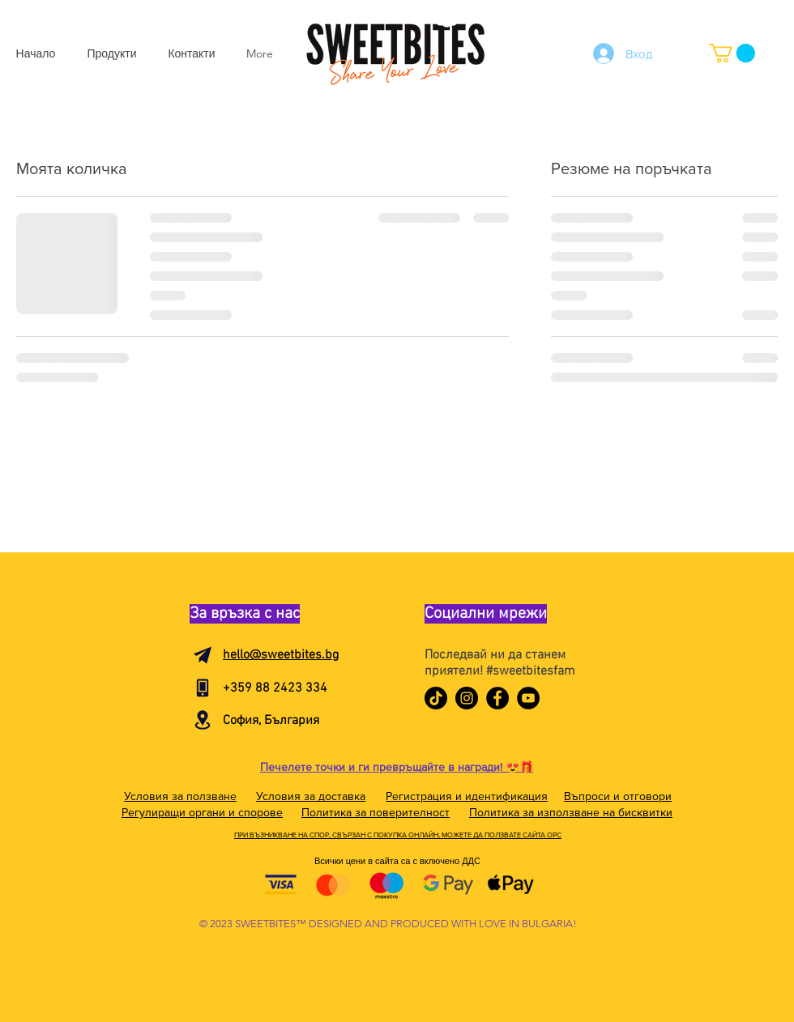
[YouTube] (528, 698)
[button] (732, 53)
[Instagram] (466, 698)
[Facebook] (497, 698)
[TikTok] (436, 698)
